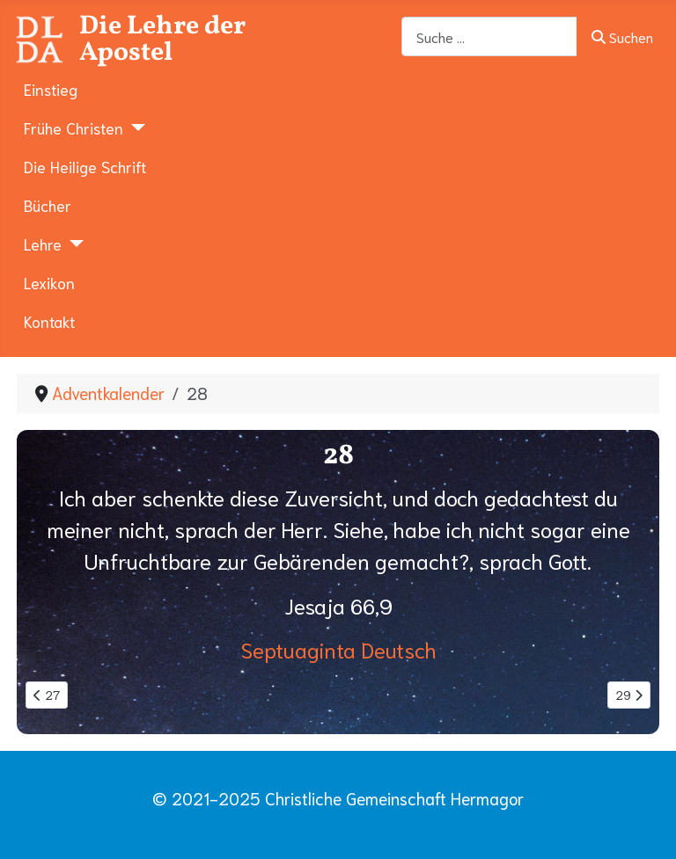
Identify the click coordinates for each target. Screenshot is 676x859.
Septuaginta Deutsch (338, 649)
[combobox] (489, 36)
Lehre (43, 243)
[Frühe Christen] (134, 127)
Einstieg (50, 88)
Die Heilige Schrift (85, 166)
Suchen (622, 36)
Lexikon (49, 282)
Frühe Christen (73, 127)
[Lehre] (73, 243)
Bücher (47, 205)
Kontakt (49, 321)
